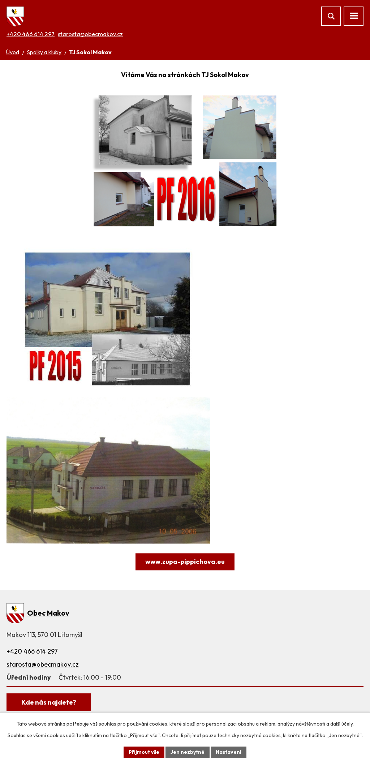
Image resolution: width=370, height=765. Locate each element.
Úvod (12, 52)
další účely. (342, 724)
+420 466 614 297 (31, 34)
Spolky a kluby (44, 52)
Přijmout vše (144, 752)
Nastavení (228, 752)
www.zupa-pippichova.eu (185, 561)
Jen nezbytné (188, 752)
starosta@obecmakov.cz (90, 34)
